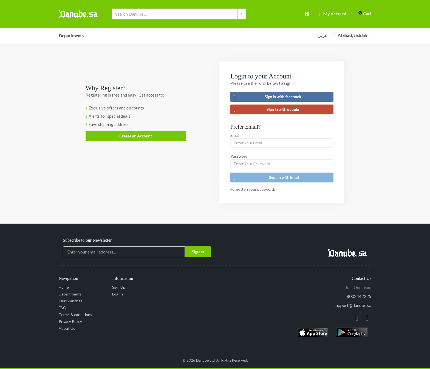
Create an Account (135, 136)
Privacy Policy (70, 321)
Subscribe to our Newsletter (87, 240)
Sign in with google (266, 109)
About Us (67, 328)
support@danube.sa (352, 305)
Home (64, 287)
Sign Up (118, 287)
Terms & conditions (75, 314)
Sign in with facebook (267, 97)
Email (234, 135)
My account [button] (333, 14)
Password (238, 156)
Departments (71, 35)
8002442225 (359, 296)
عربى (322, 35)
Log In (117, 294)
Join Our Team (358, 287)
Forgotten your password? (253, 189)
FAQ (62, 307)
